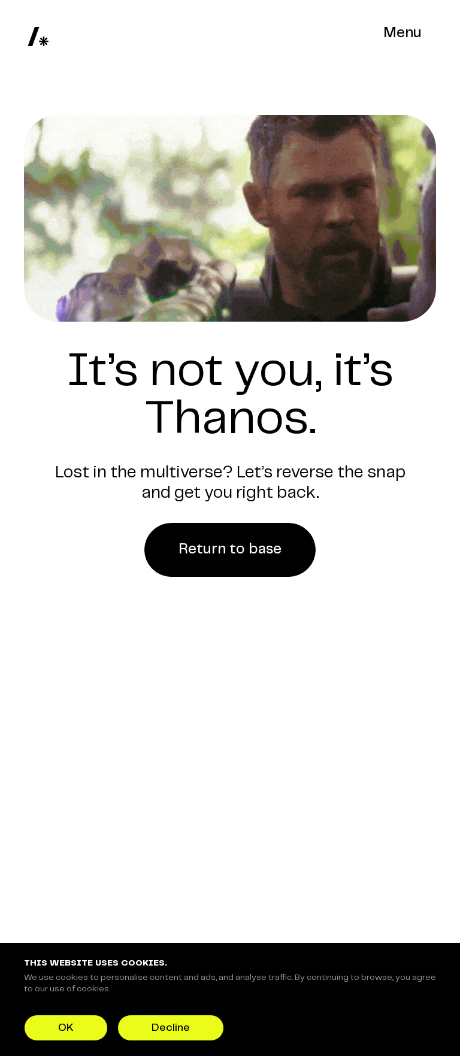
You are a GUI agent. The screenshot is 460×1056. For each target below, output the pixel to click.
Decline (171, 1027)
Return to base (230, 549)
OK (66, 1027)
